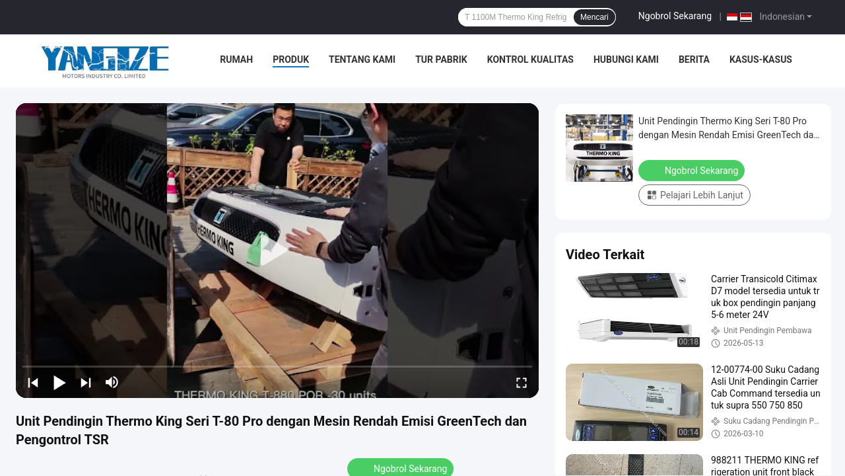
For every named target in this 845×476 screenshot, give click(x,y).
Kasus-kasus (760, 59)
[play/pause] (59, 382)
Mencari (594, 17)
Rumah (236, 59)
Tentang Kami (362, 59)
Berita (694, 59)
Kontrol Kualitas (530, 59)
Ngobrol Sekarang (675, 16)
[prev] (33, 382)
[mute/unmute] (112, 382)
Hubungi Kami (626, 59)
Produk (291, 59)
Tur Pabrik (441, 59)
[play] (277, 250)
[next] (86, 382)
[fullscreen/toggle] (521, 382)
